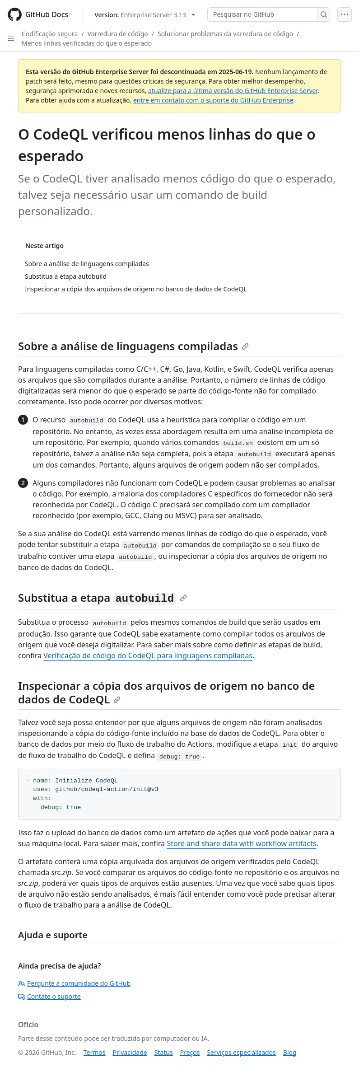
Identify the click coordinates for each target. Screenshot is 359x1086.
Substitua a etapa (102, 597)
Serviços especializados (241, 1052)
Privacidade (130, 1052)
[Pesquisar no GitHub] (262, 14)
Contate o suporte (49, 996)
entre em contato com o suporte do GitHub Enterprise (213, 100)
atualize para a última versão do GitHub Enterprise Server (232, 90)
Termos (95, 1052)
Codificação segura (50, 33)
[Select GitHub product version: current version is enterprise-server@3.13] (144, 15)
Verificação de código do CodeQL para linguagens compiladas (147, 655)
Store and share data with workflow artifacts (241, 843)
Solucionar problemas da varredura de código (225, 33)
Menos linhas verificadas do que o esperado (87, 43)
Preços (190, 1052)
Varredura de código (118, 33)
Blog (290, 1052)
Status (163, 1052)
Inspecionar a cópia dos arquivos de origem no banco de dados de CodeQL (166, 692)
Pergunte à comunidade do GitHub (74, 983)
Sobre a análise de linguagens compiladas (133, 345)
